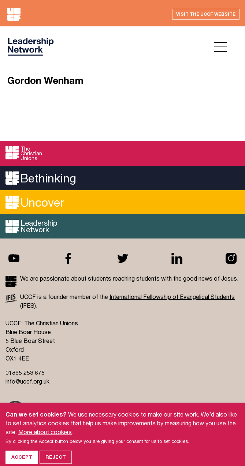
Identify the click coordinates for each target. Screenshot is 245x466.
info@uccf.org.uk (27, 381)
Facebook (68, 258)
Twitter (122, 258)
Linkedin (176, 258)
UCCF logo (30, 47)
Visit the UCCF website (205, 14)
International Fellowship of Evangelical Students (172, 296)
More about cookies (45, 437)
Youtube (13, 258)
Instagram (231, 258)
